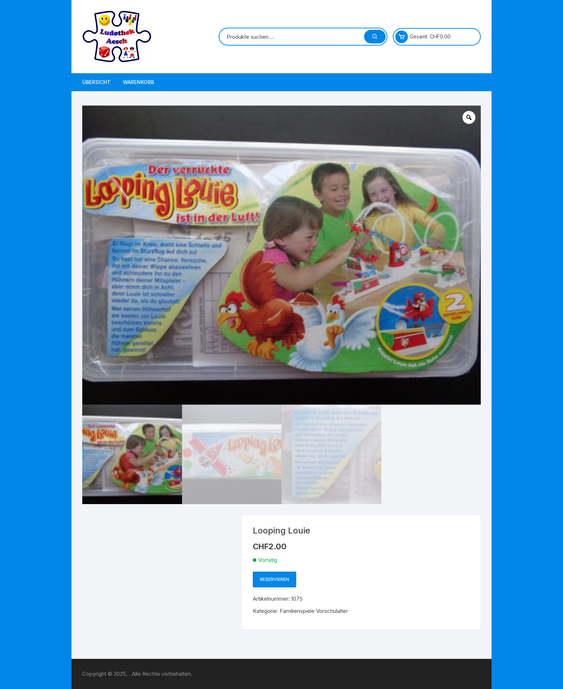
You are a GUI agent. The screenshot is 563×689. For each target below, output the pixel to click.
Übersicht (96, 82)
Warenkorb (138, 82)
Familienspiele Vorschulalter (314, 610)
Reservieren (274, 579)
